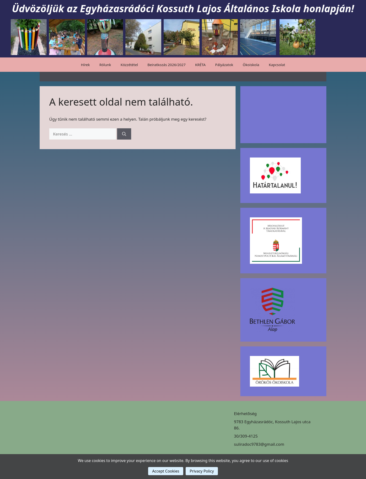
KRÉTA (200, 64)
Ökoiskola (251, 64)
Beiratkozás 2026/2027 (166, 64)
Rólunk (105, 64)
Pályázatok (224, 64)
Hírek (85, 64)
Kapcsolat (277, 64)
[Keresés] (124, 134)
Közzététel (129, 64)
